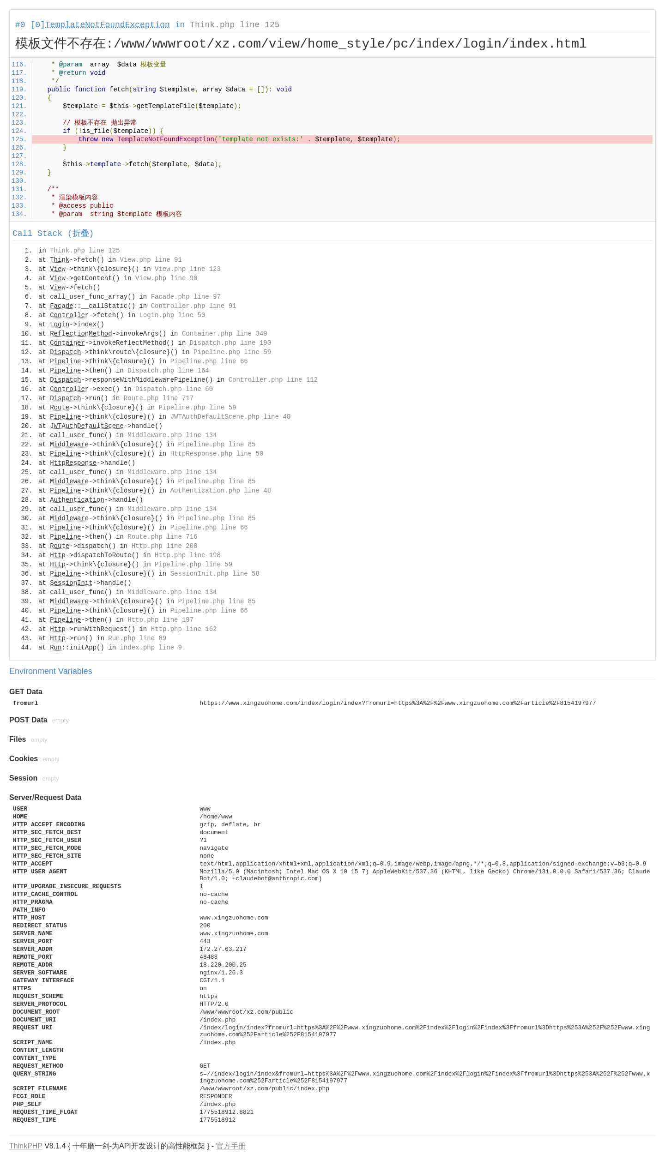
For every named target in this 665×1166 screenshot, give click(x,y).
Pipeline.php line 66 (209, 361)
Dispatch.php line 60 (174, 389)
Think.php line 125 (234, 25)
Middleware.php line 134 (172, 435)
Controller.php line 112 (273, 380)
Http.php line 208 (165, 546)
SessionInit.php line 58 (215, 573)
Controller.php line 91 (193, 306)
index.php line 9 (150, 647)
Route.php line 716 (162, 537)
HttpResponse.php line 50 (217, 453)
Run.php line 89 (137, 638)
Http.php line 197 (160, 620)
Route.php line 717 (158, 398)
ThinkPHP (25, 1146)
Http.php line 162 (184, 629)
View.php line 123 (188, 269)
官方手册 (231, 1146)
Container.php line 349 (224, 333)
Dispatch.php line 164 (168, 370)
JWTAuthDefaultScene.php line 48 (230, 417)
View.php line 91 (150, 260)
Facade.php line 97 (186, 297)
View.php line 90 (166, 278)
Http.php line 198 (188, 555)
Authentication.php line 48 (220, 490)
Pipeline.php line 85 (216, 444)
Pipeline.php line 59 (232, 352)
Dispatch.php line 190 (230, 343)
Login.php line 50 (172, 315)
